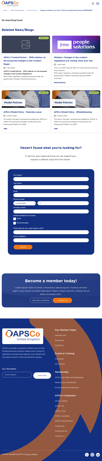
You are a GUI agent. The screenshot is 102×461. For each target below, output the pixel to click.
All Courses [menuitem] (60, 364)
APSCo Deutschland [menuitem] (64, 421)
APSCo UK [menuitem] (59, 406)
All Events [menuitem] (59, 359)
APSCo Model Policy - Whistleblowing (73, 112)
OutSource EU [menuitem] (61, 431)
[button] (92, 3)
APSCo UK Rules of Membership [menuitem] (69, 377)
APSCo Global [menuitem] (61, 401)
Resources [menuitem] (59, 340)
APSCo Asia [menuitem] (60, 411)
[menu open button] (97, 4)
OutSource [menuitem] (59, 426)
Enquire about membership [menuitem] (67, 387)
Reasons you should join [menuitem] (65, 382)
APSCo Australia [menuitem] (62, 416)
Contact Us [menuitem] (60, 436)
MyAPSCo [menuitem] (59, 345)
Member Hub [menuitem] (60, 335)
